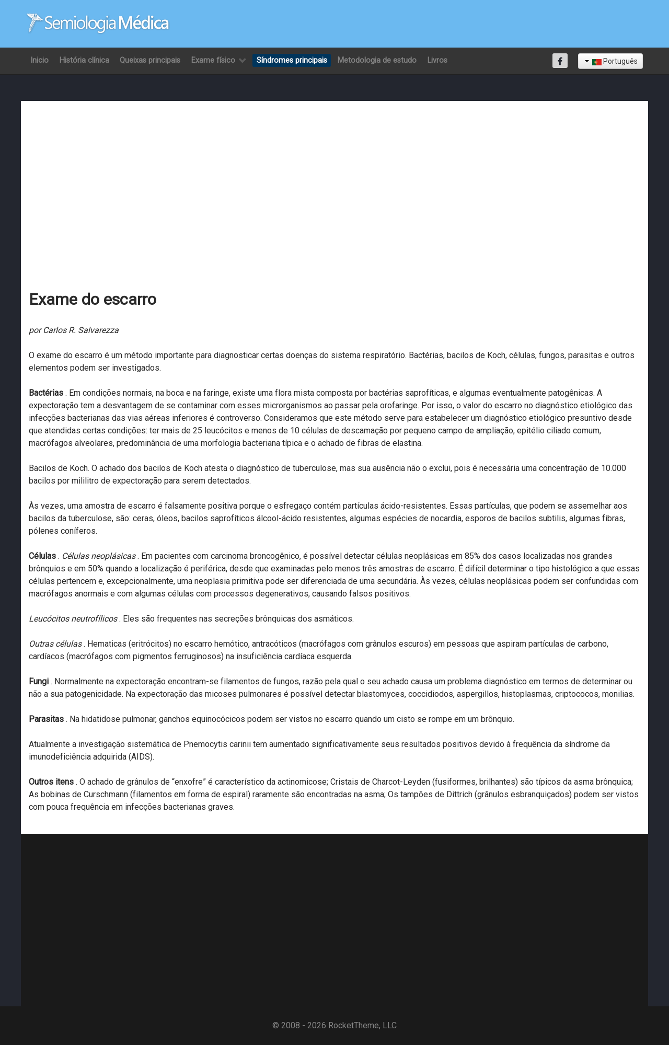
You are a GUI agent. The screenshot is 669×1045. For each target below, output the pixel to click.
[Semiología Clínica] (98, 23)
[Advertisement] (334, 187)
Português (611, 61)
